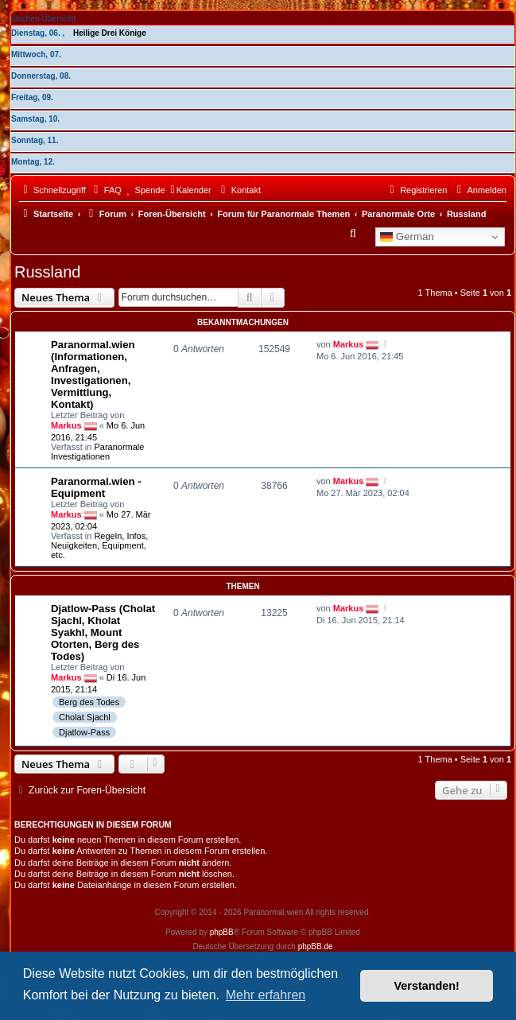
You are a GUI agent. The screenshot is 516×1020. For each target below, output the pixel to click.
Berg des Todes (89, 702)
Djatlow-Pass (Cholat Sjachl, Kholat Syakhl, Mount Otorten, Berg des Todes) (103, 632)
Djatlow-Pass (84, 732)
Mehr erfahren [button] (266, 995)
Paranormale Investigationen (97, 451)
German (407, 237)
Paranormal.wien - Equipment (96, 487)
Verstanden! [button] (427, 985)
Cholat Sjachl (85, 717)
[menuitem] (106, 190)
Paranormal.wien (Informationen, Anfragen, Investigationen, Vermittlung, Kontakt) (93, 374)
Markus (66, 424)
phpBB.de (315, 946)
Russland (47, 272)
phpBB (222, 932)
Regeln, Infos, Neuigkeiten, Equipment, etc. (99, 545)
